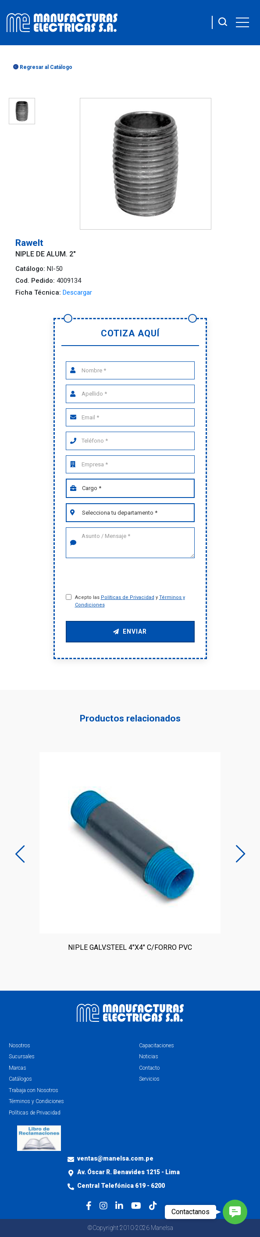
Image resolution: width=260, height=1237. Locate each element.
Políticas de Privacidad (127, 597)
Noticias (148, 1056)
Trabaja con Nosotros (33, 1090)
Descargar (77, 292)
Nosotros (19, 1045)
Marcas (17, 1068)
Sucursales (22, 1056)
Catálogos (20, 1079)
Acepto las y (130, 601)
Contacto (149, 1068)
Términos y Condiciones (36, 1101)
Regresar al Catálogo (42, 67)
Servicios (149, 1079)
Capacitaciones (156, 1045)
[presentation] (131, 577)
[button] (235, 1212)
